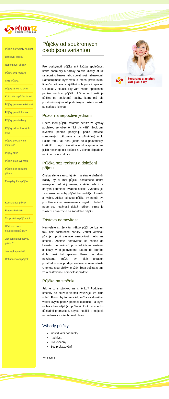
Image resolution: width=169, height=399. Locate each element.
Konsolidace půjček (15, 202)
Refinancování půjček (17, 259)
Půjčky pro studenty (15, 120)
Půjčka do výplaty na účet (19, 49)
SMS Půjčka (11, 80)
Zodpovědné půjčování (17, 218)
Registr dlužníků (14, 210)
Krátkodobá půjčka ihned (18, 96)
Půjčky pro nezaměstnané (19, 104)
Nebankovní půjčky (15, 64)
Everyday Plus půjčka (17, 181)
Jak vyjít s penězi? (15, 251)
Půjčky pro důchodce (16, 112)
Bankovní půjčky (14, 56)
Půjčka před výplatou (16, 161)
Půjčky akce (11, 153)
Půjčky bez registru (15, 72)
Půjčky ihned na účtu (16, 88)
